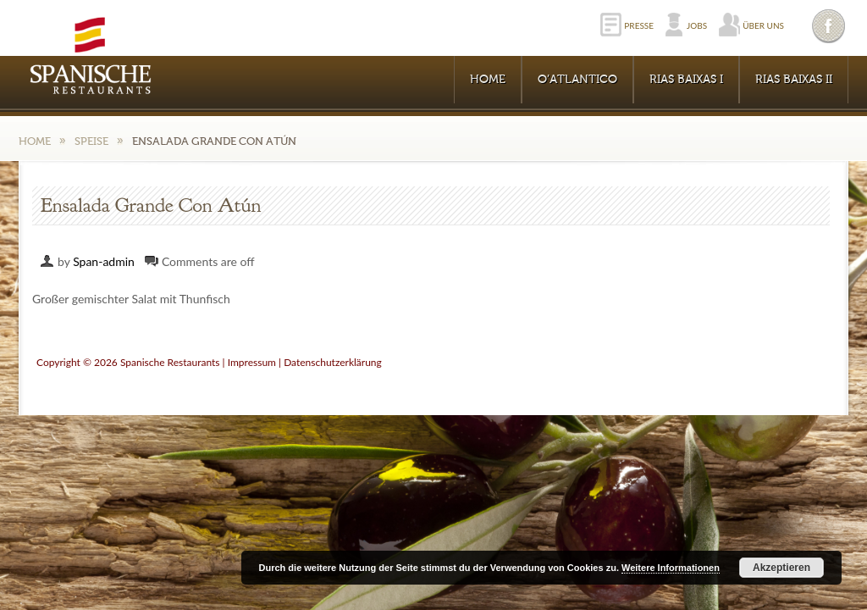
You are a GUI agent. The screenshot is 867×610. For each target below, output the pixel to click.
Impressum (252, 362)
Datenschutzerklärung (333, 362)
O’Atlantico (577, 79)
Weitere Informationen (670, 568)
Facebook (830, 25)
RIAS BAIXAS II (793, 79)
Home (487, 79)
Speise (91, 141)
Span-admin (104, 261)
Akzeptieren (781, 568)
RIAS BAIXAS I (686, 79)
